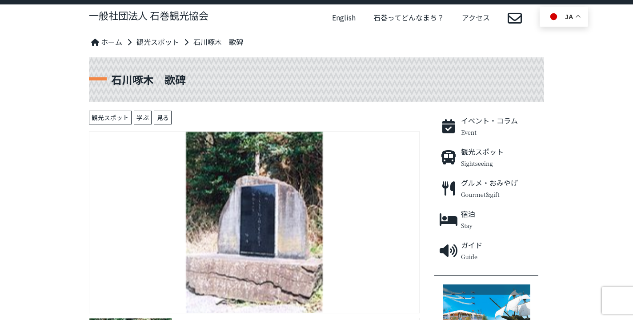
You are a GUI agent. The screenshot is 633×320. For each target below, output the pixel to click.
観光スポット (157, 41)
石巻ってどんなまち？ (408, 17)
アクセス (476, 17)
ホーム (106, 41)
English (344, 17)
